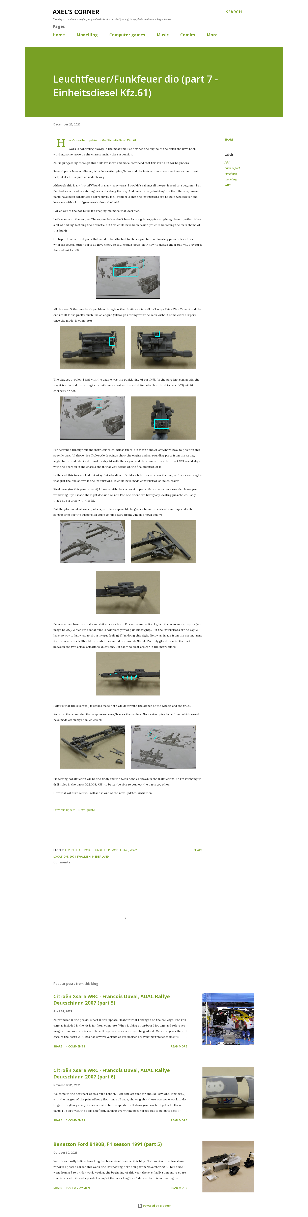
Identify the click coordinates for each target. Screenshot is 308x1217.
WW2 (228, 185)
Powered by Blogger (154, 1206)
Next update (86, 810)
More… (214, 34)
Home (59, 34)
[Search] (234, 12)
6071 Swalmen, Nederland (89, 856)
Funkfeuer (231, 174)
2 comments (75, 1120)
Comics (187, 34)
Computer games (127, 34)
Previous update (64, 810)
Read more (179, 1046)
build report (232, 168)
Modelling (87, 34)
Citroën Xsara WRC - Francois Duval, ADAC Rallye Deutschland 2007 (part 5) (111, 999)
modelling (231, 179)
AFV (227, 162)
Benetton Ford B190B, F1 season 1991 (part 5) (107, 1144)
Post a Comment (79, 1188)
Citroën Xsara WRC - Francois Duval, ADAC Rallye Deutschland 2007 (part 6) (111, 1073)
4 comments (75, 1046)
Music (163, 34)
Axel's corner (76, 12)
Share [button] (229, 139)
